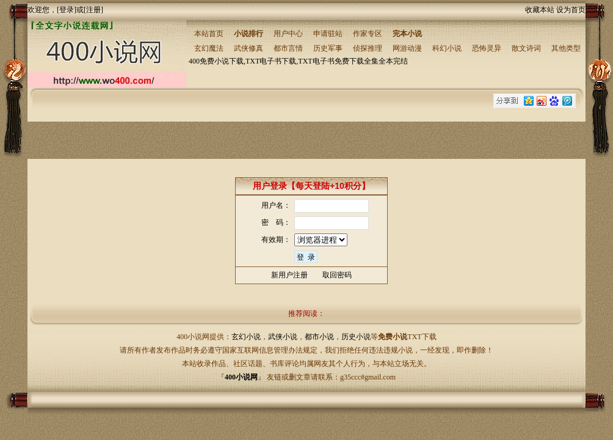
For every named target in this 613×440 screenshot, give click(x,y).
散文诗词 (526, 48)
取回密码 (337, 275)
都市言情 (288, 48)
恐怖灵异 (486, 48)
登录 (66, 10)
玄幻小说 (246, 336)
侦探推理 (367, 48)
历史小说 (356, 336)
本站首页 (208, 33)
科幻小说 (447, 48)
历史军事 (328, 48)
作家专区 (367, 33)
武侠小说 (282, 336)
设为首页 (571, 10)
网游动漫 (407, 48)
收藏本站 (539, 10)
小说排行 (248, 33)
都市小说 (319, 336)
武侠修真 (248, 48)
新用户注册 (289, 275)
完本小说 (407, 33)
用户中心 (288, 33)
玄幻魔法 (208, 48)
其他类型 (566, 48)
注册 (93, 10)
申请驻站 (328, 33)
